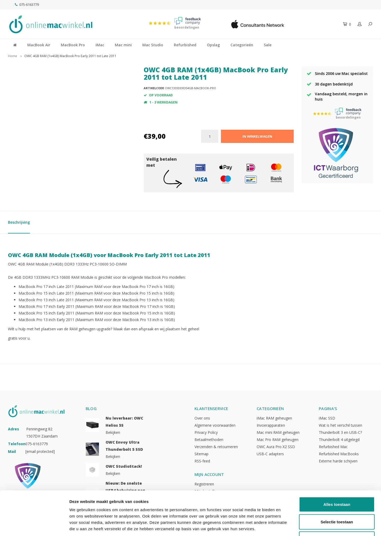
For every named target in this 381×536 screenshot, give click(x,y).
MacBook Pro (73, 44)
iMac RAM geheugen (274, 418)
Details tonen (285, 525)
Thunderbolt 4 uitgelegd (339, 439)
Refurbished (185, 44)
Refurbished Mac (333, 446)
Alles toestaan (336, 466)
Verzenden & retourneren (216, 446)
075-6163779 (27, 4)
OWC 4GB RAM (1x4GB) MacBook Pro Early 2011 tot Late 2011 (70, 56)
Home (12, 56)
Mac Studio (152, 44)
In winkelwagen (257, 136)
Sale (267, 44)
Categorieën (241, 44)
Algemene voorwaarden (214, 425)
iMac (100, 44)
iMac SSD (327, 418)
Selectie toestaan (337, 484)
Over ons (202, 418)
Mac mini (123, 44)
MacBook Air (38, 44)
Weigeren (337, 501)
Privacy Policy (206, 432)
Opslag (213, 44)
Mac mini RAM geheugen (278, 432)
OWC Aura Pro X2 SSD (276, 446)
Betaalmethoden (208, 439)
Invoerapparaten (271, 425)
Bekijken (113, 432)
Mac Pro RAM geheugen (277, 439)
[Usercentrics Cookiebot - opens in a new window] (34, 526)
